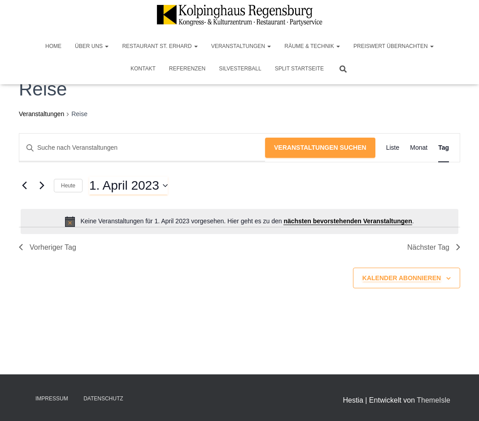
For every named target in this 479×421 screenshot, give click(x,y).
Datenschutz (103, 398)
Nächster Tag (433, 247)
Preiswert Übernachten (393, 46)
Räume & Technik (312, 46)
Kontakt (143, 68)
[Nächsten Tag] (41, 185)
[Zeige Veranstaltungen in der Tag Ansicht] (443, 148)
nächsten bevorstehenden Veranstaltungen (347, 221)
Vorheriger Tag (47, 247)
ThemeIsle (433, 400)
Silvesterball (240, 68)
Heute (68, 185)
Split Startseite (299, 68)
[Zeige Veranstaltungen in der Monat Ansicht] (418, 148)
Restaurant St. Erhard (159, 46)
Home (53, 46)
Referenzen (187, 68)
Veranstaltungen (241, 46)
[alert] (239, 221)
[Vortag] (24, 185)
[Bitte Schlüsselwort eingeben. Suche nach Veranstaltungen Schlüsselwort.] (142, 148)
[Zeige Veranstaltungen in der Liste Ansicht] (393, 148)
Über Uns (92, 46)
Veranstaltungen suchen (320, 147)
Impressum (51, 398)
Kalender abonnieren (401, 278)
